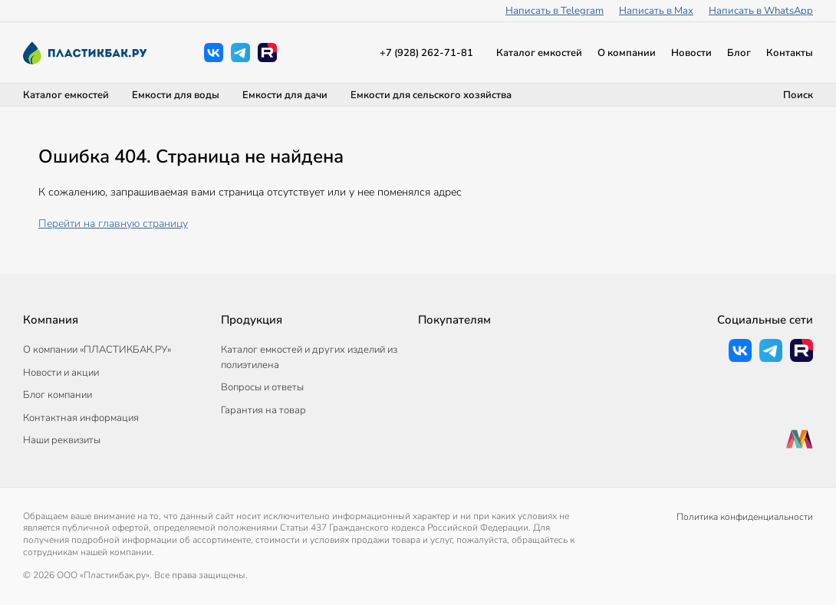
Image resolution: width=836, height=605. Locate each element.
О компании (626, 53)
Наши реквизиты (61, 440)
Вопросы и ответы (262, 387)
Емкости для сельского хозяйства (431, 95)
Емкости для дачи (284, 95)
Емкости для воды (175, 95)
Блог (739, 53)
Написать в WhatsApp (761, 11)
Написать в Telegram (554, 11)
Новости (691, 53)
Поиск (798, 95)
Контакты (789, 53)
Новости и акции (61, 373)
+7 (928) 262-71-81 (426, 53)
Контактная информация (81, 418)
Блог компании (57, 395)
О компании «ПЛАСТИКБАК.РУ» (97, 350)
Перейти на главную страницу (113, 223)
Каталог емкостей (539, 53)
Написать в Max (656, 11)
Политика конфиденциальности (744, 517)
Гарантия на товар (263, 410)
